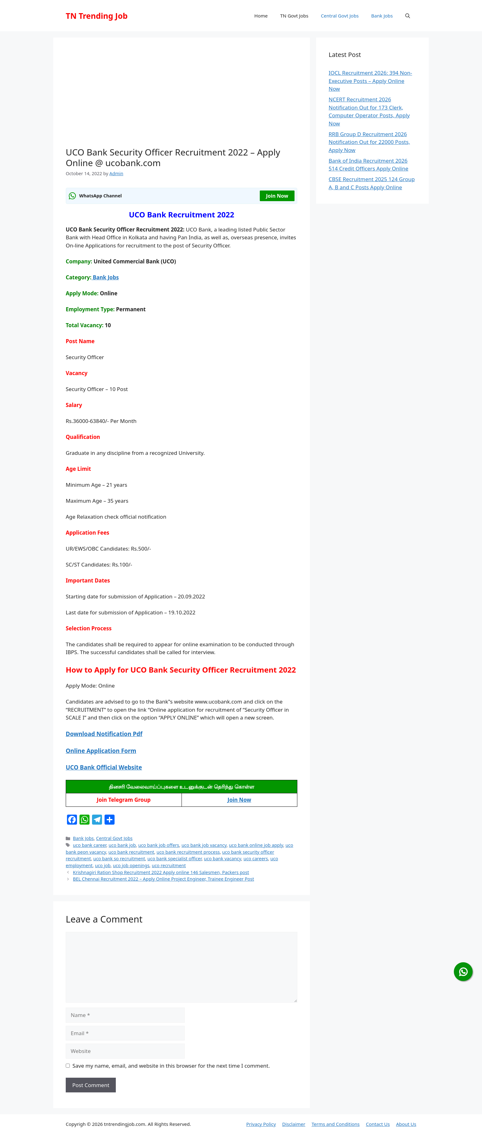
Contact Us (378, 1124)
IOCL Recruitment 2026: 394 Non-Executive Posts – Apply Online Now (370, 80)
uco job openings (131, 865)
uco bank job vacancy (204, 845)
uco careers (256, 859)
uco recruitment (169, 865)
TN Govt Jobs (294, 16)
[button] (407, 15)
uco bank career (89, 845)
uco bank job (122, 845)
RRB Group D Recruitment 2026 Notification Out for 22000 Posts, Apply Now (369, 142)
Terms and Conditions (335, 1124)
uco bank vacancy (222, 859)
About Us (406, 1124)
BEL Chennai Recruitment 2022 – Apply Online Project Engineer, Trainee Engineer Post (163, 879)
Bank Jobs (382, 16)
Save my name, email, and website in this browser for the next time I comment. (171, 1065)
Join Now (277, 195)
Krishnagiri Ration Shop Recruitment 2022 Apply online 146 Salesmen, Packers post (161, 872)
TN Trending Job (97, 15)
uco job (102, 865)
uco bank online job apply (256, 845)
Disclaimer (293, 1124)
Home (261, 16)
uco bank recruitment (131, 852)
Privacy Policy (261, 1124)
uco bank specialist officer (174, 859)
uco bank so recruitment (119, 859)
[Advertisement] (181, 97)
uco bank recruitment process (188, 852)
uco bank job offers (158, 845)
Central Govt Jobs (340, 16)
